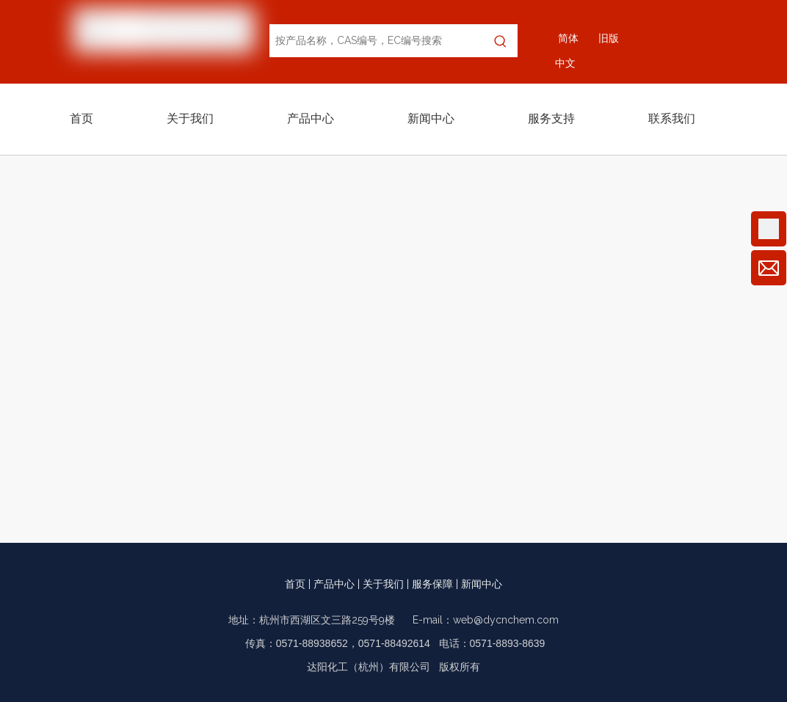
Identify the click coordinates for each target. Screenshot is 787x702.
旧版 (608, 38)
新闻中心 (481, 584)
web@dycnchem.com (506, 620)
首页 (295, 584)
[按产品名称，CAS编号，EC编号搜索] (376, 40)
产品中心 (334, 584)
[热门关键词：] (501, 40)
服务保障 (432, 584)
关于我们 (383, 584)
